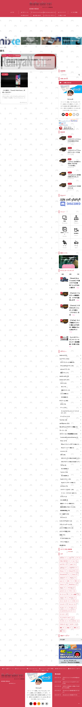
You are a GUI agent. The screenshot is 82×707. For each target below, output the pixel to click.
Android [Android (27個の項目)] (63, 538)
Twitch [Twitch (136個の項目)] (63, 564)
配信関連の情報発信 (5, 661)
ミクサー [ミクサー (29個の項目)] (73, 604)
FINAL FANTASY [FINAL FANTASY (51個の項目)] (65, 541)
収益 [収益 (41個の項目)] (69, 608)
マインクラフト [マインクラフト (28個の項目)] (74, 601)
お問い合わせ (35, 15)
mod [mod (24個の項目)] (62, 561)
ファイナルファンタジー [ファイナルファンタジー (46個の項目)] (67, 598)
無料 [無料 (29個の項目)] (76, 608)
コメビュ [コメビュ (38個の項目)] (63, 578)
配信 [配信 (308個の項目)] (62, 611)
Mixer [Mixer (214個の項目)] (73, 558)
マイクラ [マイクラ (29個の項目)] (63, 601)
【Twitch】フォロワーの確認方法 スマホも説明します (74, 286)
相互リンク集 (59, 15)
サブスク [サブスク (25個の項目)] (72, 578)
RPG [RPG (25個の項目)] (77, 561)
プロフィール (22, 12)
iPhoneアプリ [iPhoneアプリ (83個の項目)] (73, 551)
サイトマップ (59, 12)
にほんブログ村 (63, 124)
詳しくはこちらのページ (68, 259)
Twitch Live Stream (35, 12)
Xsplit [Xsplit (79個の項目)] (62, 568)
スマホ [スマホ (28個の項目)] (75, 581)
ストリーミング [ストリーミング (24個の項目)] (65, 581)
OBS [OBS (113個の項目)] (69, 561)
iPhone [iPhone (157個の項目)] (63, 551)
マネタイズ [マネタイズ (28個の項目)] (64, 604)
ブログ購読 (72, 12)
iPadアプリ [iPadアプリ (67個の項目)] (74, 548)
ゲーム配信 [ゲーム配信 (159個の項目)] (75, 574)
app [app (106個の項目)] (71, 538)
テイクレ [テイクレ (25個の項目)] (63, 588)
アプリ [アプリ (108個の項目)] (72, 571)
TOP (10, 12)
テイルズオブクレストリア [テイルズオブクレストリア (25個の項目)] (67, 591)
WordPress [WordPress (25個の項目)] (73, 564)
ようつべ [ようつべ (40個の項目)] (63, 571)
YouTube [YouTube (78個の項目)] (71, 568)
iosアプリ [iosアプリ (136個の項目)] (64, 544)
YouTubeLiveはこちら (47, 12)
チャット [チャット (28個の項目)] (72, 584)
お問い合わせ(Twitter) (22, 16)
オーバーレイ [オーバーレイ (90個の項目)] (64, 574)
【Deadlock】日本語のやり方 (69, 675)
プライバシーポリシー (47, 15)
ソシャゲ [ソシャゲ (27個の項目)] (63, 584)
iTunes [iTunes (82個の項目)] (75, 554)
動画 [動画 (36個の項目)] (62, 608)
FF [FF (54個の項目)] (78, 538)
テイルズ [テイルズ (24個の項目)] (72, 588)
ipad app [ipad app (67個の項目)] (63, 548)
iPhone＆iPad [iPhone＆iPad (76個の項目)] (64, 554)
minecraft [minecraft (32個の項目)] (64, 558)
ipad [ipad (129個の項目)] (73, 544)
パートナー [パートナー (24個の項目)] (64, 594)
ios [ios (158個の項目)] (75, 541)
